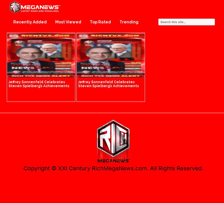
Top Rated (100, 22)
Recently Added (30, 22)
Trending (129, 22)
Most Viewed (68, 22)
